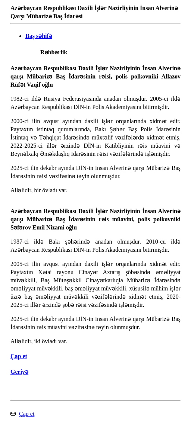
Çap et (26, 414)
